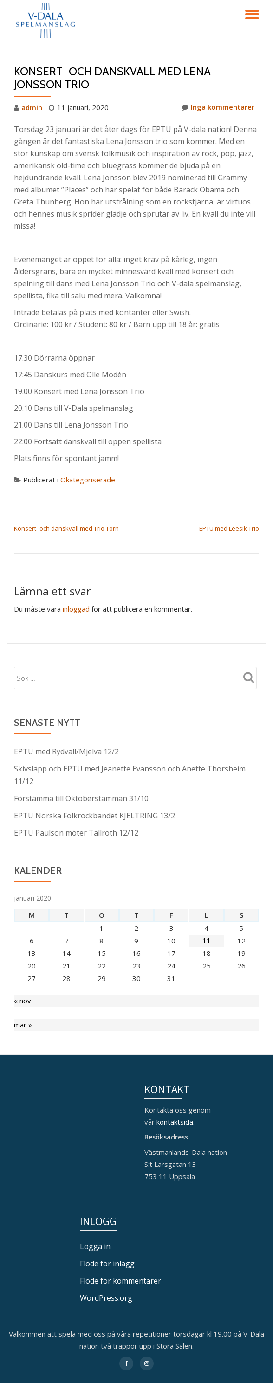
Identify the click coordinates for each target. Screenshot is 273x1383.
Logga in (95, 1242)
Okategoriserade (87, 479)
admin (31, 107)
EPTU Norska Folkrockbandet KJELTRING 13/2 (94, 812)
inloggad (76, 607)
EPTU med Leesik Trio (229, 527)
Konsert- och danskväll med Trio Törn (66, 527)
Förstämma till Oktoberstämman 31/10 (81, 795)
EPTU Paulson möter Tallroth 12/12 (76, 828)
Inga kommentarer (218, 107)
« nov (22, 996)
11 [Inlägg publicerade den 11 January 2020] (206, 936)
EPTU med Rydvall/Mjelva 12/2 (66, 749)
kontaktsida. (176, 1117)
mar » (23, 1021)
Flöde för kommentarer (120, 1275)
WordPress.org (106, 1292)
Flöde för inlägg (107, 1258)
